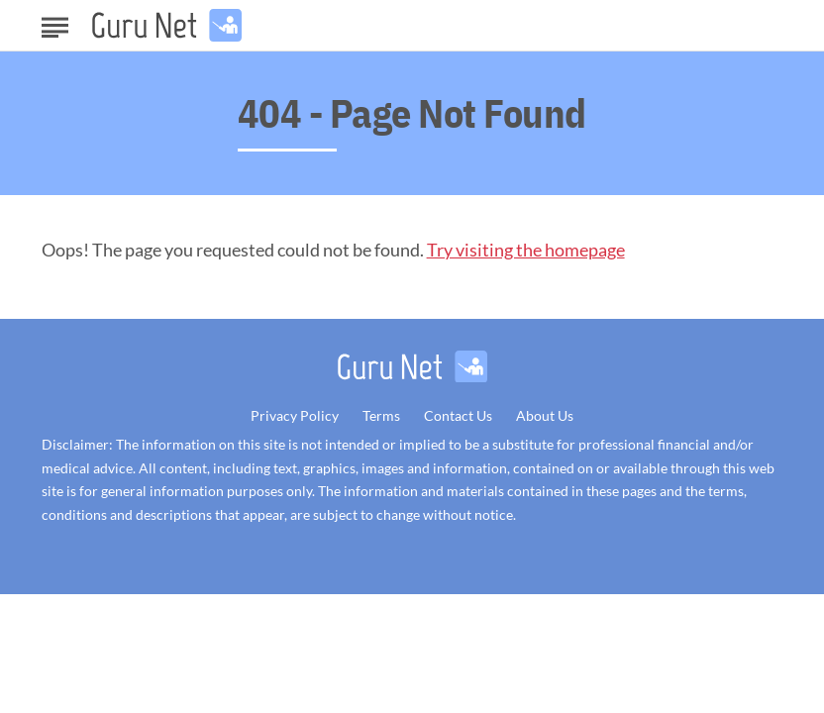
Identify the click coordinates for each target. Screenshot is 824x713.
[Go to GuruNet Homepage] (167, 25)
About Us (544, 415)
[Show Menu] (55, 24)
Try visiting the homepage (526, 249)
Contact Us (458, 415)
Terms (381, 415)
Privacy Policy (295, 415)
